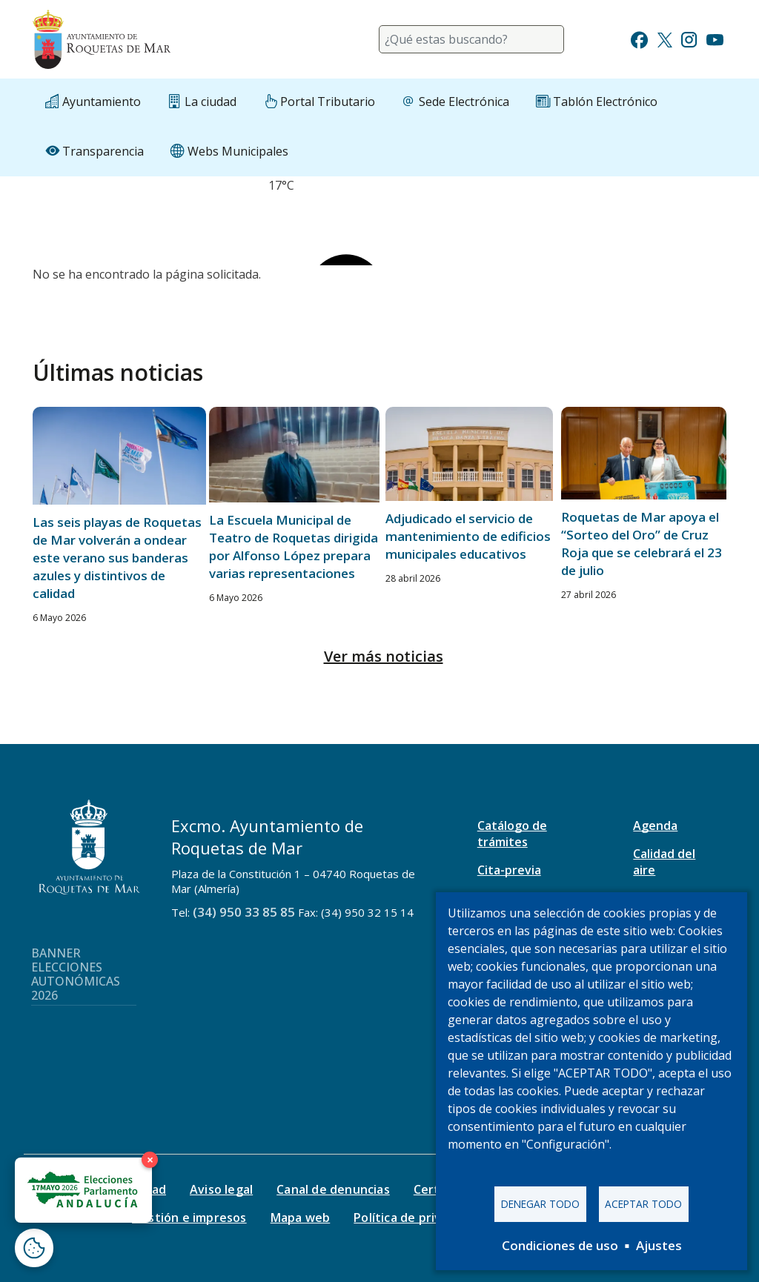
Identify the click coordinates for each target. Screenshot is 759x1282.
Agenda (655, 825)
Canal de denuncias (333, 1189)
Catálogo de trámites (512, 833)
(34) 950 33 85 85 (244, 911)
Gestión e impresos (189, 1217)
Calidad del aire (664, 862)
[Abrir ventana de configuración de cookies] (34, 1248)
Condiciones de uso (560, 1245)
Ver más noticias (383, 656)
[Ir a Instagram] (688, 38)
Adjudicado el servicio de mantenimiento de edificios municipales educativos (468, 536)
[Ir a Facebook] (639, 38)
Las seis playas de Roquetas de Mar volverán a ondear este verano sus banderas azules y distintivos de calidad (117, 558)
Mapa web (301, 1217)
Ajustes (659, 1245)
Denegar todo (540, 1204)
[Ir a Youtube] (714, 38)
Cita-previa (509, 870)
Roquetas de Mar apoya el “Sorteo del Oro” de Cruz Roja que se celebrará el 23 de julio (641, 543)
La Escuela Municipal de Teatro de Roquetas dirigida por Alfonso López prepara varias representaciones (293, 546)
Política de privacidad (416, 1217)
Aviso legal (221, 1189)
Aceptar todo (643, 1204)
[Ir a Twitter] (665, 38)
